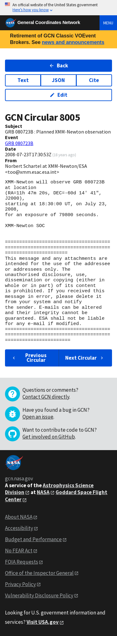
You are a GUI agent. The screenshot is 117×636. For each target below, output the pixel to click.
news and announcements (73, 42)
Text (23, 80)
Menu (108, 23)
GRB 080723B (19, 143)
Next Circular (85, 357)
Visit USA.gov (43, 622)
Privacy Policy (20, 584)
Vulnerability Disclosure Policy (39, 595)
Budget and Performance (33, 539)
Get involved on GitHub (48, 436)
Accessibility (19, 528)
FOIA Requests (21, 561)
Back (58, 65)
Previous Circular (28, 357)
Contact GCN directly (45, 396)
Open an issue (37, 416)
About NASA (18, 516)
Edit (58, 94)
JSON (58, 80)
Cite (94, 80)
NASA (43, 492)
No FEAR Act (18, 550)
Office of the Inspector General (39, 573)
